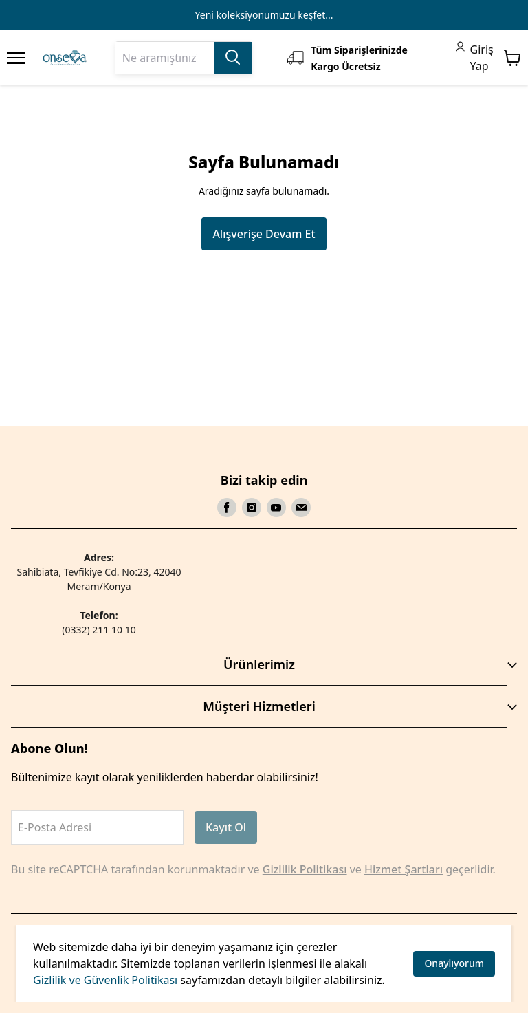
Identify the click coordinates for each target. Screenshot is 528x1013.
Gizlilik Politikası (305, 869)
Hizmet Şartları (403, 869)
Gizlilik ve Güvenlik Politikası (105, 980)
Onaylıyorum (454, 963)
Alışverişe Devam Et (263, 233)
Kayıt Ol (226, 827)
